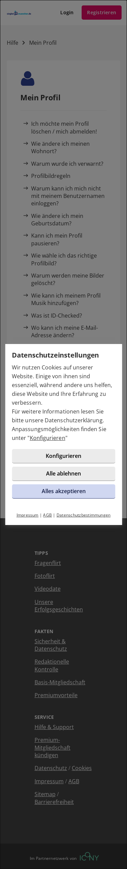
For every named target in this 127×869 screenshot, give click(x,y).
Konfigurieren (47, 438)
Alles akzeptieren (64, 491)
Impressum (28, 515)
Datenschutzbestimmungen (84, 515)
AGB (47, 515)
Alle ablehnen (63, 473)
